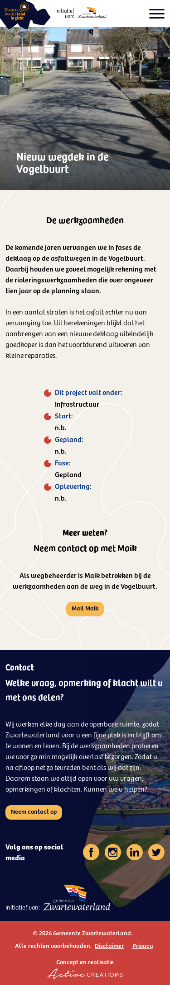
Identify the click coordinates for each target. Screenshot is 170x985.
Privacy (142, 945)
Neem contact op (34, 811)
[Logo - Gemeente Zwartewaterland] (92, 13)
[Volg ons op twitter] (156, 852)
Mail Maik (85, 608)
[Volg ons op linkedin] (134, 852)
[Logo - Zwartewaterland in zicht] (25, 14)
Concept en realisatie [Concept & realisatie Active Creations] (85, 968)
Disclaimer (109, 945)
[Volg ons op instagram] (113, 852)
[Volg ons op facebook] (91, 852)
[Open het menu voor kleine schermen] (156, 13)
